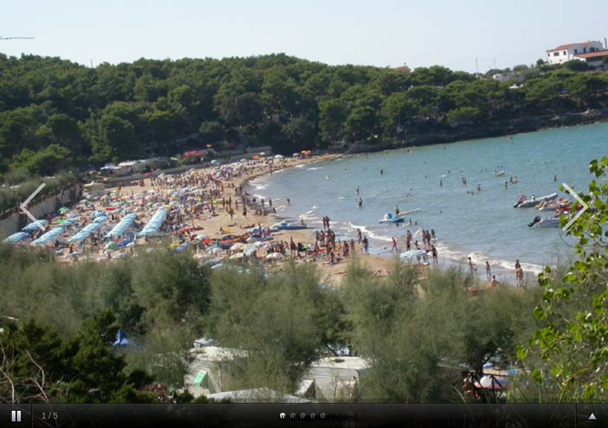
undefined (282, 415)
